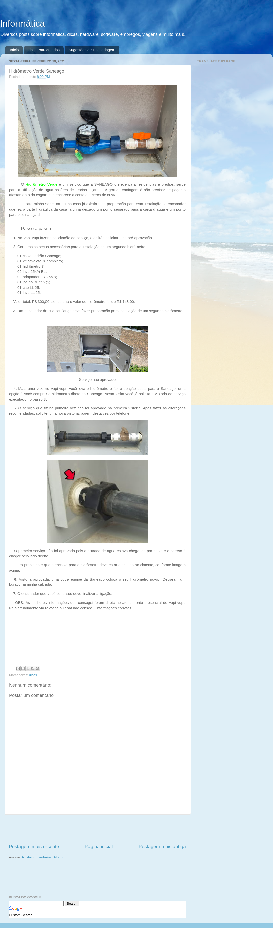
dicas (33, 675)
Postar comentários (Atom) (42, 857)
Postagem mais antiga (162, 846)
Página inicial (99, 846)
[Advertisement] (97, 829)
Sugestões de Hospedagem (92, 50)
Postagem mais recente (34, 846)
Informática (22, 23)
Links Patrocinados (44, 50)
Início (14, 50)
